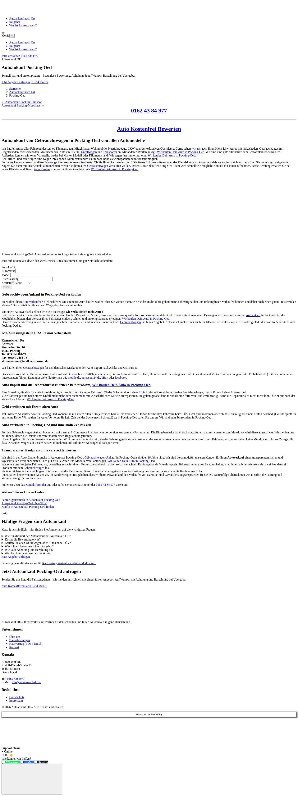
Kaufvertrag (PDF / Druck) (26, 643)
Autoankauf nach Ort (22, 18)
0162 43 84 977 (149, 110)
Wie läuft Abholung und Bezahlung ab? (29, 549)
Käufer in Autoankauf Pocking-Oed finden (28, 506)
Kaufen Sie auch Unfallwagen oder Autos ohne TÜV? (38, 543)
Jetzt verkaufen (11, 55)
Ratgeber (14, 22)
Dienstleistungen (19, 640)
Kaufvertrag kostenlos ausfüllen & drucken (69, 563)
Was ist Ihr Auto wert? (23, 25)
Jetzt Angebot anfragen (16, 82)
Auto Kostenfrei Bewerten (149, 129)
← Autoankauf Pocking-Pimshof (22, 102)
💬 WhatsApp (11, 762)
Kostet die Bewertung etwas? (23, 539)
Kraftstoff (8, 282)
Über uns (14, 636)
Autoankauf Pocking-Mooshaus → (23, 105)
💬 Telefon (41, 762)
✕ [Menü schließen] (12, 35)
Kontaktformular (35, 484)
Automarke (8, 271)
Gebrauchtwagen (97, 165)
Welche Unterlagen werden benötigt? (27, 553)
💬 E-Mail (27, 762)
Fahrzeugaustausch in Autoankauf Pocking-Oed (31, 499)
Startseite (15, 88)
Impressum (16, 700)
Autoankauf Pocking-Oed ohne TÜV (24, 503)
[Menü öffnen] (3, 33)
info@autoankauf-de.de (26, 682)
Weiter (6, 286)
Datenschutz (16, 697)
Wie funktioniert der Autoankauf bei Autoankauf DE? (38, 536)
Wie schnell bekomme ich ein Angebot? (29, 546)
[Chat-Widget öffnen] (32, 779)
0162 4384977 (30, 55)
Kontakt (14, 647)
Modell (6, 275)
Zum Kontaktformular (15, 586)
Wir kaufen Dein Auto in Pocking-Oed (180, 152)
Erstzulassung (10, 279)
